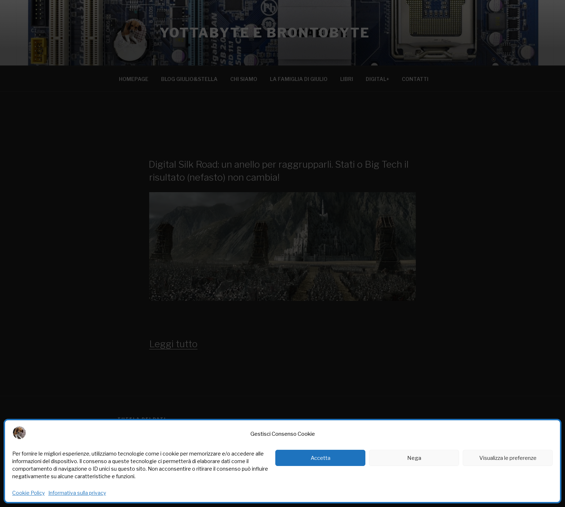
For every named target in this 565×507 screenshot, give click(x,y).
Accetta (320, 458)
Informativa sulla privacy (77, 493)
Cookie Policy (28, 493)
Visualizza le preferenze (508, 458)
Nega (414, 458)
